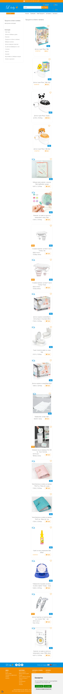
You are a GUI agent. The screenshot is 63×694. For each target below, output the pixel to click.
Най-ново (7, 32)
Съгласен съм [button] (39, 686)
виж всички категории (10, 23)
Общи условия (8, 673)
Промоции (32, 13)
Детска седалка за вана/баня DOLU (42, 383)
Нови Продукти (40, 13)
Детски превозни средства (11, 44)
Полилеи (21, 684)
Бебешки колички (9, 42)
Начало (27, 13)
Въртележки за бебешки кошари (13, 56)
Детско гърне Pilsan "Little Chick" (42, 82)
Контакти (55, 13)
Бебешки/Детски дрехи (24, 673)
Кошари (20, 675)
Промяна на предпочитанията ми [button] (43, 689)
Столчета (7, 49)
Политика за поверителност (11, 675)
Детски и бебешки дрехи (11, 34)
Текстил (7, 51)
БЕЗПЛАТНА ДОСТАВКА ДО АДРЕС (31, 1)
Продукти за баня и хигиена (12, 39)
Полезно (7, 676)
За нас (7, 672)
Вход (56, 4)
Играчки (7, 37)
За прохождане (22, 681)
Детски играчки (22, 672)
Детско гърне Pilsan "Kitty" (42, 49)
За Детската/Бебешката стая (12, 46)
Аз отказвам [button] (47, 686)
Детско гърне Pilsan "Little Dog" (42, 149)
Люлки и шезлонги (9, 59)
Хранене (7, 54)
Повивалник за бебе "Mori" (42, 416)
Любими (47, 4)
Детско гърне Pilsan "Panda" (42, 115)
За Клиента (48, 13)
